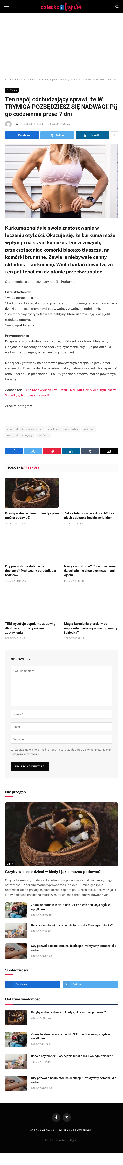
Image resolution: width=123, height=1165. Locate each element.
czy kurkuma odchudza (63, 429)
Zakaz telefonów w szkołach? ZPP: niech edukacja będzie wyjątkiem (89, 515)
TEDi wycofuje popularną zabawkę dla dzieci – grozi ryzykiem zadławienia (30, 628)
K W (16, 124)
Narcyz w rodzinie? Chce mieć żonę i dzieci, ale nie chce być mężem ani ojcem (90, 570)
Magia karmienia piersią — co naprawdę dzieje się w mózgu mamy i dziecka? (90, 628)
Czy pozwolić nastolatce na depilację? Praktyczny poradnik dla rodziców (30, 570)
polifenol (43, 435)
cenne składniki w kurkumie (25, 429)
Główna (12, 90)
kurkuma (88, 429)
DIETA (10, 863)
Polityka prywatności (75, 1130)
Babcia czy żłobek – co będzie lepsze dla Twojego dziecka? (72, 925)
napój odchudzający (20, 435)
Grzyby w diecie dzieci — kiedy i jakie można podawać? (32, 515)
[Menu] (6, 6)
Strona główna (42, 1130)
